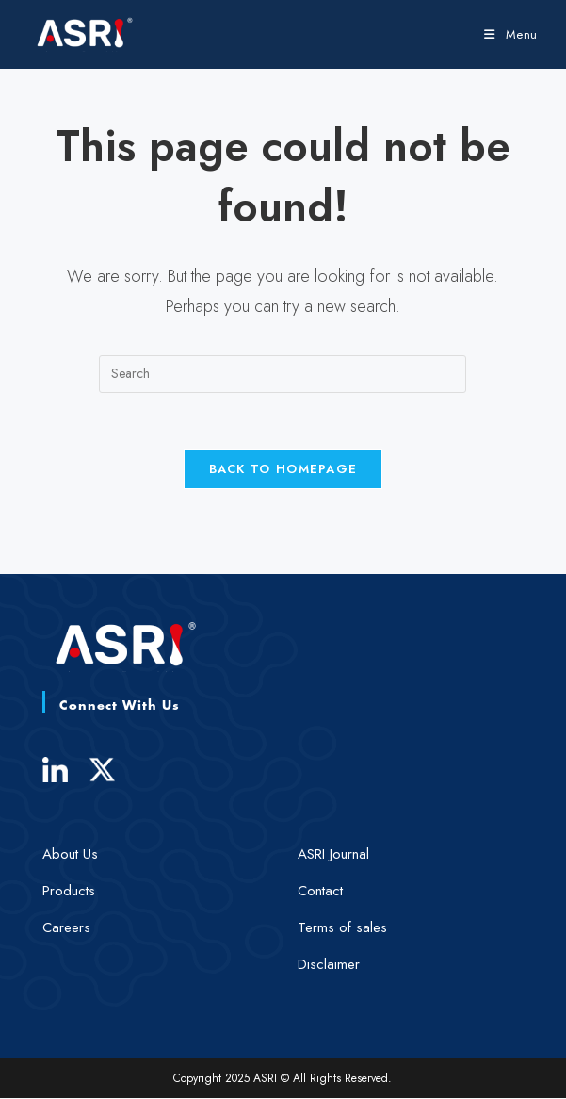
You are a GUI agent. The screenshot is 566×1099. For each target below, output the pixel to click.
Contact (320, 891)
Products (68, 891)
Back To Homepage (283, 470)
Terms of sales (342, 928)
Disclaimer (329, 965)
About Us (70, 855)
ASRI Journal (333, 855)
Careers (66, 928)
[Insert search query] (282, 374)
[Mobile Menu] (511, 34)
